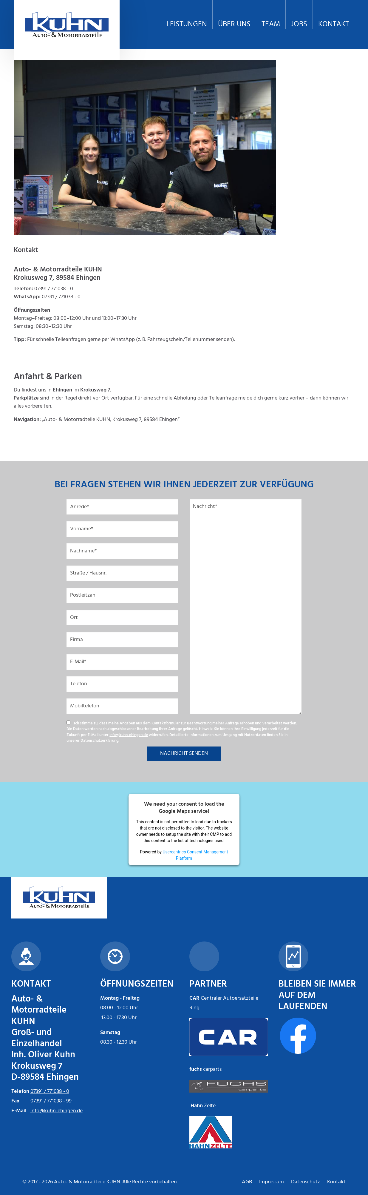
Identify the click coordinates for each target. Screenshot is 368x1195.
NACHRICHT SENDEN (184, 753)
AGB (247, 1182)
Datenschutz (305, 1182)
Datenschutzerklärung (99, 741)
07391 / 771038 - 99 (51, 1101)
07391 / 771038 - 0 (49, 1091)
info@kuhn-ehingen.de (128, 735)
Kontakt (336, 1182)
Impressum (271, 1182)
